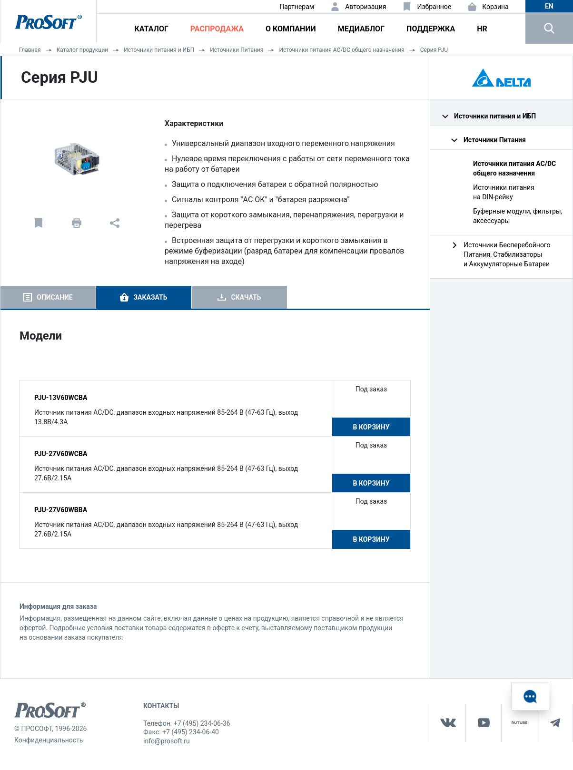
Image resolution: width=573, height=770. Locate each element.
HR (482, 28)
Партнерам (296, 6)
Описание (54, 297)
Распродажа (217, 28)
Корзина (495, 6)
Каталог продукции (83, 50)
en (549, 6)
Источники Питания (236, 50)
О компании (291, 28)
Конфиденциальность (48, 740)
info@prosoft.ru (166, 741)
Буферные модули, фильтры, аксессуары (517, 215)
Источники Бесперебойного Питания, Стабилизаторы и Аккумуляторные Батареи (507, 254)
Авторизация (365, 6)
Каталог (151, 28)
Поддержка (430, 28)
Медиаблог (361, 28)
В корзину (371, 427)
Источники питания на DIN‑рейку (503, 192)
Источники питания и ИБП (159, 50)
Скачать (246, 297)
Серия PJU (434, 50)
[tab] (48, 297)
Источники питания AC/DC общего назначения (341, 50)
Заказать (150, 297)
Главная (30, 50)
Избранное (434, 6)
